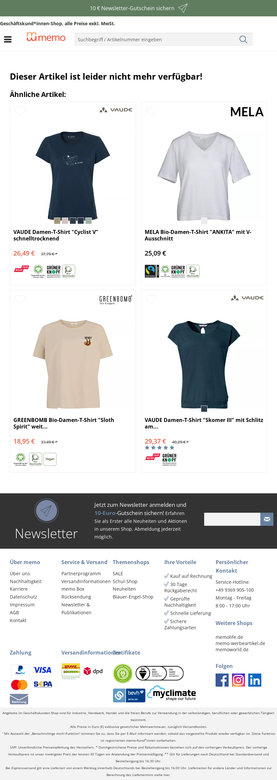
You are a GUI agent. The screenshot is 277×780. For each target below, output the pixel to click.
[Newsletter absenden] (266, 519)
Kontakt (18, 620)
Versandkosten (194, 727)
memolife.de (229, 637)
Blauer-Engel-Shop (133, 597)
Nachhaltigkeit (25, 581)
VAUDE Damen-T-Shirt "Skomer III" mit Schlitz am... (204, 423)
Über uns (20, 573)
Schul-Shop (125, 581)
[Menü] (9, 39)
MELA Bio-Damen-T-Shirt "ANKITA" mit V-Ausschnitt (198, 235)
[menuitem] (9, 39)
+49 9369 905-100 (235, 590)
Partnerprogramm (81, 573)
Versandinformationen (85, 581)
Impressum (22, 604)
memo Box (72, 589)
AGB (14, 612)
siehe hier (162, 775)
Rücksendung (76, 597)
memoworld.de (232, 649)
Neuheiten (124, 589)
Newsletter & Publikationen (76, 608)
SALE (118, 573)
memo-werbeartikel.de (240, 643)
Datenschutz (23, 597)
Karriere (19, 589)
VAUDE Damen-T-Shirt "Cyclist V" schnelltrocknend (55, 235)
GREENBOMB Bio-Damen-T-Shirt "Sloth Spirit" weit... (63, 423)
